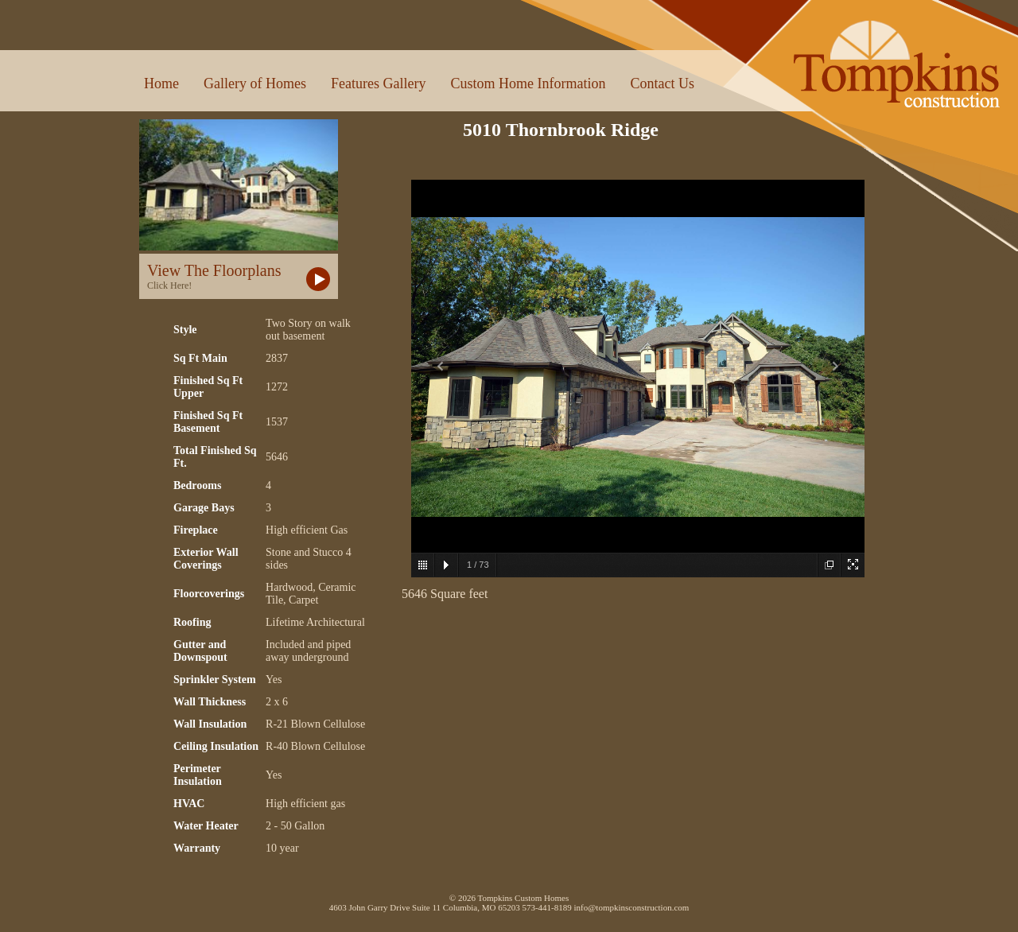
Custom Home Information (527, 83)
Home (161, 83)
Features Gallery (378, 83)
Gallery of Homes (255, 83)
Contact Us (662, 83)
